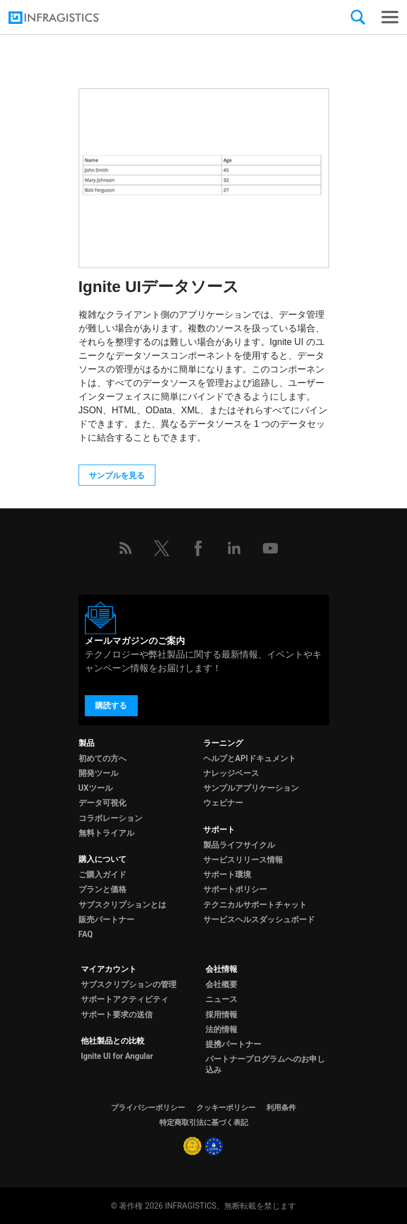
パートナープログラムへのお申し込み (265, 1064)
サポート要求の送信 (117, 1014)
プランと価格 (102, 889)
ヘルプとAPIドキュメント (249, 758)
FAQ (86, 934)
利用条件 (281, 1107)
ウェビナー (223, 802)
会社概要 (221, 984)
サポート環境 (227, 874)
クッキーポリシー (226, 1107)
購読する (111, 705)
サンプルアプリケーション (251, 787)
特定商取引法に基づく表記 (203, 1122)
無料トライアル (106, 832)
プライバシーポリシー (148, 1107)
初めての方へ (102, 758)
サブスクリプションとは (122, 904)
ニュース (221, 999)
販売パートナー (106, 919)
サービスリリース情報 (243, 859)
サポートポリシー (235, 889)
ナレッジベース (231, 773)
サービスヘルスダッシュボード (259, 919)
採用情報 (221, 1014)
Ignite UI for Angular (117, 1056)
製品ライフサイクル (239, 844)
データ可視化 (102, 802)
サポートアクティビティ (124, 999)
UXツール (96, 787)
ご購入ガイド (102, 874)
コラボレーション (110, 818)
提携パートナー (233, 1044)
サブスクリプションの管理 (128, 984)
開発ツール (98, 773)
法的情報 (221, 1029)
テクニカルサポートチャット (255, 904)
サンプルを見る (117, 475)
